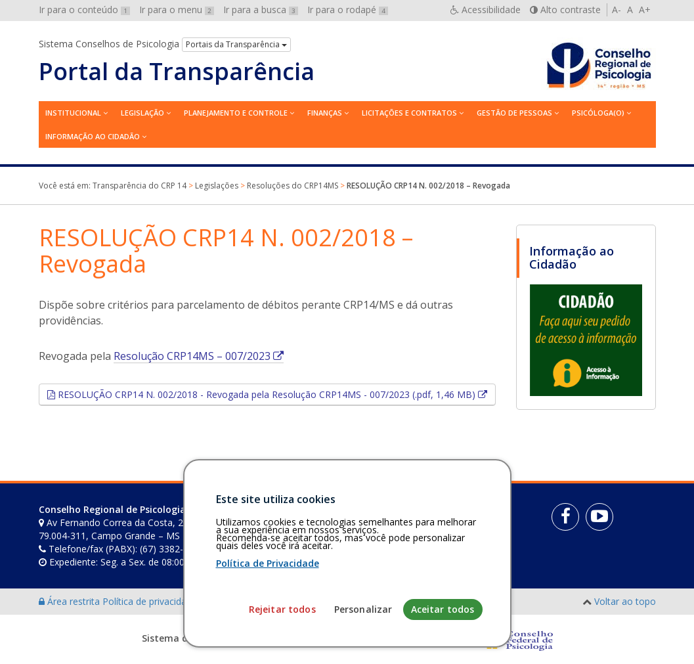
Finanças (324, 113)
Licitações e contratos (409, 113)
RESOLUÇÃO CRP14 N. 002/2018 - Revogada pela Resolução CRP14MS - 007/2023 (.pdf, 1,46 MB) (275, 394)
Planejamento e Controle (236, 113)
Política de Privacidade (267, 642)
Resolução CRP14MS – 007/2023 (199, 356)
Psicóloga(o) (598, 113)
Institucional (73, 113)
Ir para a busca (260, 9)
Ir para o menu (176, 9)
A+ (645, 9)
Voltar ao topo (625, 601)
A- (616, 9)
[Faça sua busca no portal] (387, 514)
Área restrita (70, 601)
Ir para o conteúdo (84, 9)
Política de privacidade (151, 601)
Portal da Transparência (176, 71)
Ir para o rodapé (347, 9)
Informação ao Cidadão (92, 136)
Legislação (142, 113)
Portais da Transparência (236, 44)
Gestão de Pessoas (514, 113)
